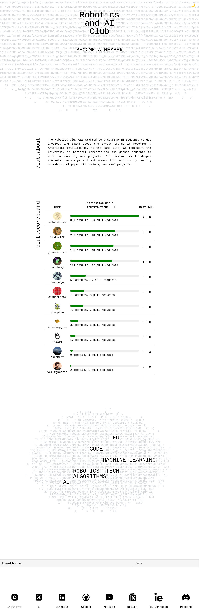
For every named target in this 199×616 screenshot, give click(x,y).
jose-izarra (57, 248)
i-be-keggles (57, 323)
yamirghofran (57, 368)
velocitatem (57, 218)
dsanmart (57, 353)
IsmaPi (57, 338)
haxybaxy (57, 263)
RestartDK (57, 233)
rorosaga (57, 278)
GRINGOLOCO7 (57, 293)
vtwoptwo (57, 308)
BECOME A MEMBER (99, 49)
